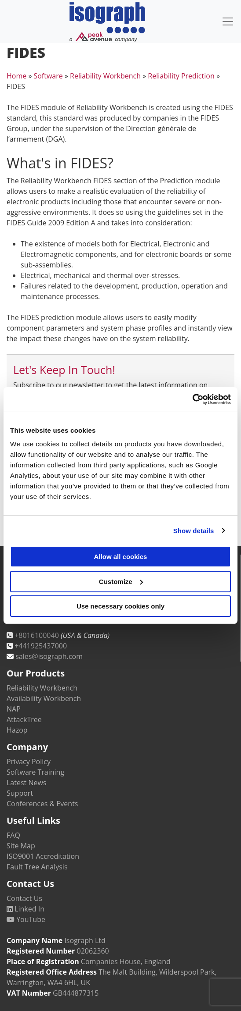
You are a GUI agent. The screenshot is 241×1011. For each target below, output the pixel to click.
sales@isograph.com (49, 656)
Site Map (21, 846)
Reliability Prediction (181, 76)
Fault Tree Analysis (37, 867)
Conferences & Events (42, 803)
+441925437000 (41, 646)
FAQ (13, 835)
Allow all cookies (120, 556)
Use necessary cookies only (120, 606)
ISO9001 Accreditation (43, 856)
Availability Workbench (44, 698)
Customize (121, 581)
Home (16, 76)
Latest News (26, 782)
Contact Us (24, 898)
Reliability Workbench (105, 76)
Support (20, 793)
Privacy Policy (29, 761)
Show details (193, 530)
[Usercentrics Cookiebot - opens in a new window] (192, 399)
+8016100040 (37, 635)
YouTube (26, 919)
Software (47, 76)
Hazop (17, 730)
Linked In (25, 909)
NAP (14, 709)
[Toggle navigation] (227, 21)
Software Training (35, 772)
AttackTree (24, 719)
